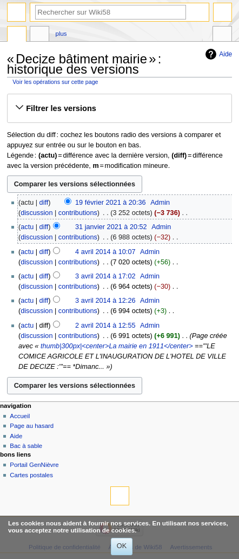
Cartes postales (31, 475)
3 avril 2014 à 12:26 (105, 300)
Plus (61, 33)
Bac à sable (26, 446)
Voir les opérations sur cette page (55, 82)
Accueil (20, 416)
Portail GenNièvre (34, 464)
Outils (222, 35)
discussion (36, 213)
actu (27, 227)
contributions (77, 213)
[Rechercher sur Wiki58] (110, 12)
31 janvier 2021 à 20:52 (111, 227)
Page (17, 35)
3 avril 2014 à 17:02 (105, 276)
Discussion (39, 35)
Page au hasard (32, 425)
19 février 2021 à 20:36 (110, 202)
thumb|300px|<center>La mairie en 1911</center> (117, 346)
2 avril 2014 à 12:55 (105, 325)
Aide (225, 54)
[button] (119, 108)
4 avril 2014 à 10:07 (105, 252)
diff (44, 202)
